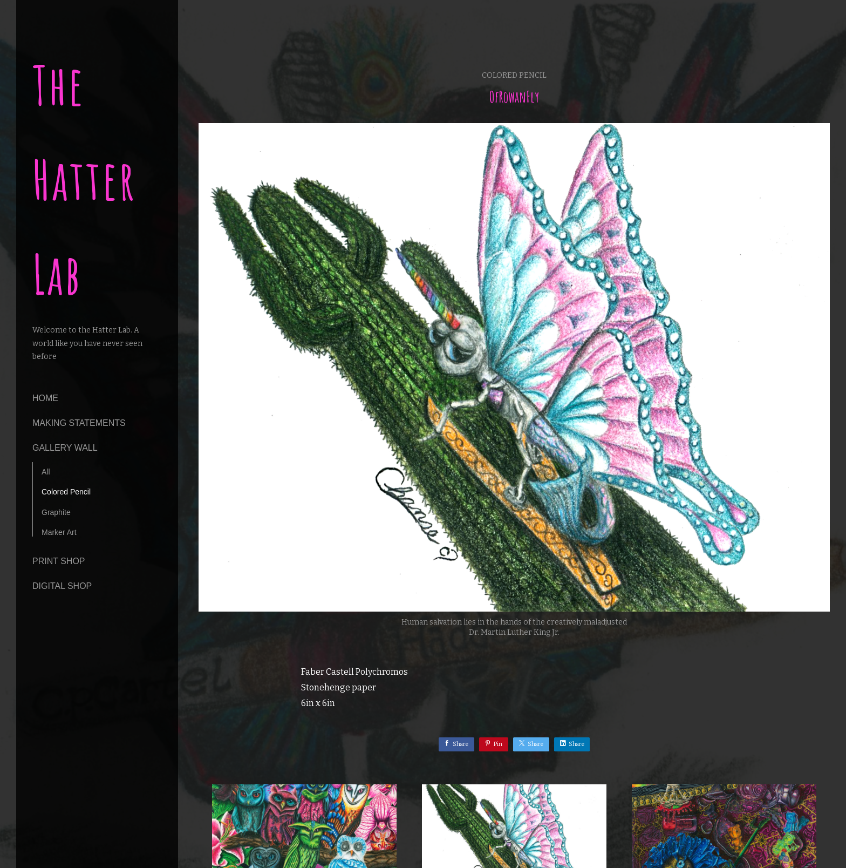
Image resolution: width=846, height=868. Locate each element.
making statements (79, 423)
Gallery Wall (65, 447)
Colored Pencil (66, 491)
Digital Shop (62, 586)
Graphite (56, 512)
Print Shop (58, 561)
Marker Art (59, 532)
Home (45, 398)
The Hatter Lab (84, 179)
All (46, 471)
